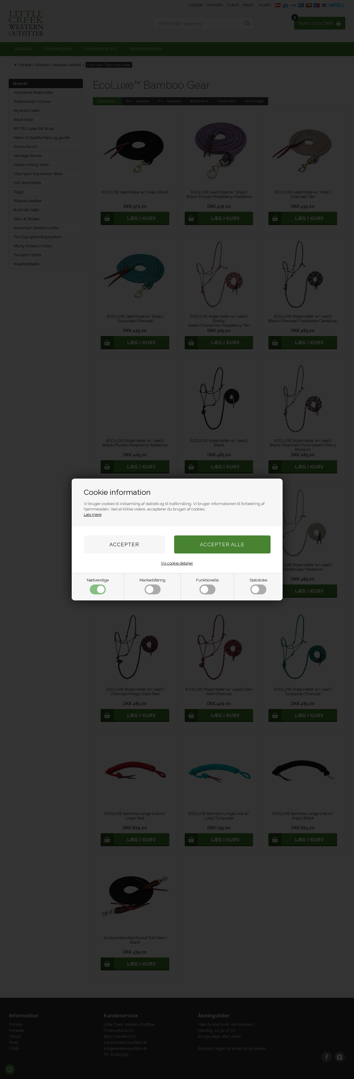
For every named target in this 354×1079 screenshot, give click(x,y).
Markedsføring (152, 586)
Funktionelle (207, 586)
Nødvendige (98, 586)
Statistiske (258, 586)
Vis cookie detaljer (177, 563)
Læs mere (93, 514)
